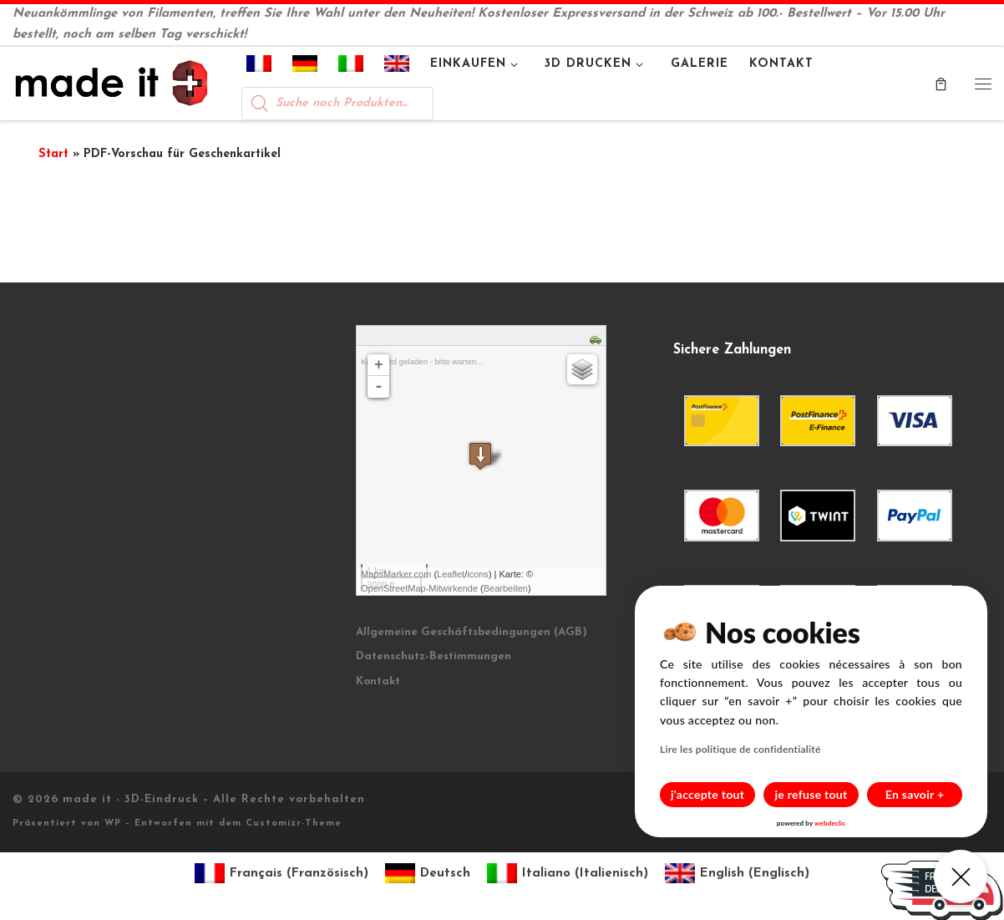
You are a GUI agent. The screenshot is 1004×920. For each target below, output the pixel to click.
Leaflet (450, 574)
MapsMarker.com (396, 574)
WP (112, 823)
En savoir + (915, 794)
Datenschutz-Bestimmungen (433, 656)
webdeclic (829, 823)
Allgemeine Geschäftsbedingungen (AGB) (471, 632)
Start (53, 154)
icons (478, 574)
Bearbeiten (506, 588)
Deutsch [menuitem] (445, 873)
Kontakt (378, 681)
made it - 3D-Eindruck (131, 799)
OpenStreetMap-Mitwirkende (419, 588)
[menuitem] (259, 67)
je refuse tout (811, 794)
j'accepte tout (707, 794)
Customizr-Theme (294, 823)
